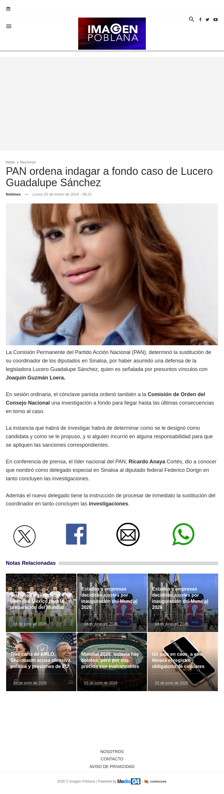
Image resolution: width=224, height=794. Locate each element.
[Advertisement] (112, 104)
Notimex (13, 194)
